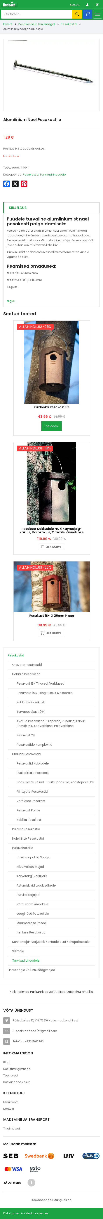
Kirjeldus (18, 207)
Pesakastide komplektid (34, 745)
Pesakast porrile (28, 810)
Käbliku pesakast (29, 820)
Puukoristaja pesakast (33, 773)
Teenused (10, 1075)
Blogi (6, 1062)
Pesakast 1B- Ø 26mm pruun (51, 615)
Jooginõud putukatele (33, 914)
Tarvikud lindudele (26, 961)
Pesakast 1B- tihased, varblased (40, 684)
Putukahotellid (22, 848)
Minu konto (11, 1102)
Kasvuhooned (41, 1200)
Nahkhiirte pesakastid (28, 839)
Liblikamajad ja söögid (33, 857)
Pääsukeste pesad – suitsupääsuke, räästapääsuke (55, 782)
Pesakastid (69, 24)
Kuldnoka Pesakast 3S (51, 407)
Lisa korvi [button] (53, 547)
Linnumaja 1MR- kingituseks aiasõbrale (45, 693)
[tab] (51, 208)
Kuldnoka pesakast (30, 702)
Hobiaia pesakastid (26, 674)
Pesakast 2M (26, 735)
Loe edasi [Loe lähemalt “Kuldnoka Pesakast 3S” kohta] (51, 426)
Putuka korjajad (28, 895)
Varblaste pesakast (31, 801)
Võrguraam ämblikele (32, 904)
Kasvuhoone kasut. (16, 1082)
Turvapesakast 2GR (31, 712)
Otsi (77, 14)
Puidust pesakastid (26, 829)
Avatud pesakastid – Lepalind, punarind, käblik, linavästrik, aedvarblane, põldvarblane (51, 723)
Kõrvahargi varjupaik (32, 876)
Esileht (7, 24)
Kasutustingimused (16, 1069)
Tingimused (11, 1128)
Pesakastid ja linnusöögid (36, 24)
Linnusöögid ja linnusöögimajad (31, 970)
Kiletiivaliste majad (30, 867)
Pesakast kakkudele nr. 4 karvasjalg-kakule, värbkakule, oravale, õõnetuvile (52, 530)
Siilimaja (18, 951)
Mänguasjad (63, 1200)
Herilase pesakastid (31, 932)
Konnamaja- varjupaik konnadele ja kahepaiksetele (51, 942)
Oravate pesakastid (27, 665)
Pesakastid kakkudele (33, 763)
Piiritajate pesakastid (32, 792)
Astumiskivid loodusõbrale (36, 885)
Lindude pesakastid (26, 754)
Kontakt (75, 4)
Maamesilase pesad (31, 923)
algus (11, 301)
